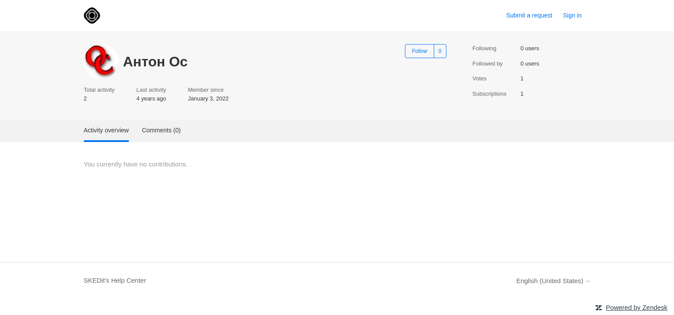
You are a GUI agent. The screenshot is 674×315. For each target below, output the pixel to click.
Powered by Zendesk (636, 307)
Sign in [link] (572, 15)
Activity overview (106, 130)
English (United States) (553, 280)
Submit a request (529, 15)
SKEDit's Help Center (115, 280)
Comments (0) (161, 130)
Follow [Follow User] (419, 51)
